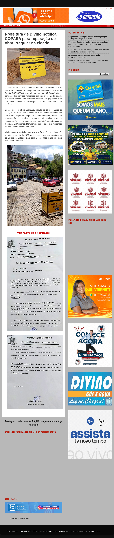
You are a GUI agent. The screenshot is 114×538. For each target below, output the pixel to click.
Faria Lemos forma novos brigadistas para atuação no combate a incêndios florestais (88, 51)
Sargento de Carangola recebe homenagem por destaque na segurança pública (87, 38)
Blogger (104, 531)
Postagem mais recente (18, 421)
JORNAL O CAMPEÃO (19, 519)
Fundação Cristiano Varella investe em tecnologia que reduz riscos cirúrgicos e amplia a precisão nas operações (88, 44)
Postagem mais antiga (49, 421)
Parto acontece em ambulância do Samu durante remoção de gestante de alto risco (88, 61)
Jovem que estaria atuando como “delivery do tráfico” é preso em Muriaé (86, 56)
